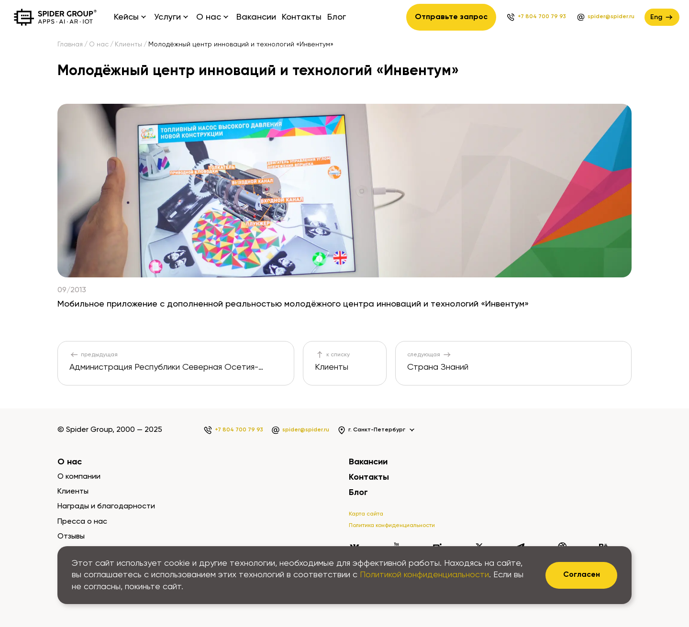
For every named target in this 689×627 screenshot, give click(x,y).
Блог (336, 17)
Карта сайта (366, 514)
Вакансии (256, 17)
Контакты (302, 17)
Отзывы (71, 536)
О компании (78, 477)
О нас (99, 44)
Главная (70, 44)
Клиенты (128, 44)
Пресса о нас (82, 522)
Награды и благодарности (106, 506)
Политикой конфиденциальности (424, 575)
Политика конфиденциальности (392, 525)
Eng (662, 17)
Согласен (581, 575)
